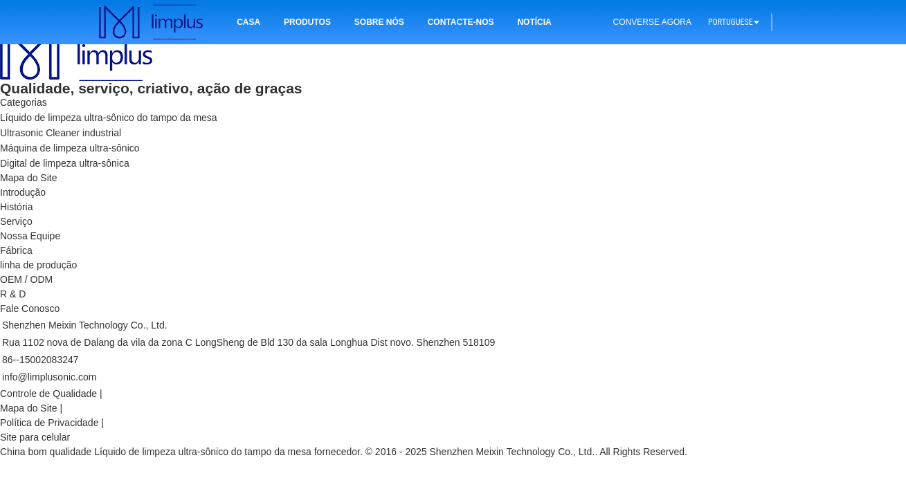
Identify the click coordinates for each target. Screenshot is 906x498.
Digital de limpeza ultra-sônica (64, 163)
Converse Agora (652, 22)
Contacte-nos (461, 22)
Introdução (23, 192)
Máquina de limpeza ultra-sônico (70, 148)
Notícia (534, 22)
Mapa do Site (28, 408)
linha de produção (38, 264)
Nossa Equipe (30, 235)
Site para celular (35, 437)
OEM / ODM (26, 279)
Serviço (16, 221)
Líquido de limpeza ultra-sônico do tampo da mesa (108, 117)
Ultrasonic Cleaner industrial (60, 132)
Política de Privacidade (49, 422)
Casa (248, 22)
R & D (13, 293)
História (16, 206)
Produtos (307, 22)
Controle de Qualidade (48, 393)
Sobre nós (379, 22)
